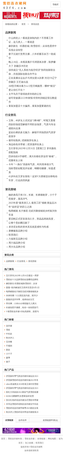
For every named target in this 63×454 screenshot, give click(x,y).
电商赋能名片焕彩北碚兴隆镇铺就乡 (22, 291)
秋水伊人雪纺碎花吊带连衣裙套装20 (22, 412)
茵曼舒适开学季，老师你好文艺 (20, 299)
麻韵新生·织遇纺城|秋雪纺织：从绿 (21, 283)
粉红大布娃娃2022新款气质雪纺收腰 (22, 392)
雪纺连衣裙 (30, 439)
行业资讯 (10, 115)
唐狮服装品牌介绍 (18, 231)
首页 (24, 24)
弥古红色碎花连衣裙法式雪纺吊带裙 (22, 400)
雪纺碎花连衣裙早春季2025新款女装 (22, 408)
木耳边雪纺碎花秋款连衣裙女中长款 (22, 404)
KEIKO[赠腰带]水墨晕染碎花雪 (20, 396)
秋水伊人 (10, 338)
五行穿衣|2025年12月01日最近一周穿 (22, 275)
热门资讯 (9, 269)
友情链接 (9, 420)
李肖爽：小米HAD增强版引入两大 (21, 303)
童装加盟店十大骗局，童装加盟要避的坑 (30, 106)
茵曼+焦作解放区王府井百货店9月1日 (22, 287)
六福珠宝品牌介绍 (18, 239)
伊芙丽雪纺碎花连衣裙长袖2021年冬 (22, 380)
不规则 (9, 346)
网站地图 (52, 439)
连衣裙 (9, 326)
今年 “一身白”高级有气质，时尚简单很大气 (31, 164)
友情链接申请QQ (50, 420)
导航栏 (56, 4)
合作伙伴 (22, 420)
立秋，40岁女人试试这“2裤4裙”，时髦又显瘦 (32, 120)
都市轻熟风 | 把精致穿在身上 (23, 140)
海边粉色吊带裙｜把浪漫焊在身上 (26, 144)
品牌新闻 (10, 32)
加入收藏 (29, 443)
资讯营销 (10, 189)
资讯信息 (35, 24)
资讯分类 (9, 255)
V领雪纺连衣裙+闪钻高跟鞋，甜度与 (22, 311)
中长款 (9, 334)
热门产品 (9, 370)
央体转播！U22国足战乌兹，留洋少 (22, 295)
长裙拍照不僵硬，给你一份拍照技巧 (22, 307)
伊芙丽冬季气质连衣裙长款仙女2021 (22, 388)
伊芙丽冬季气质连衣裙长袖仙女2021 (22, 376)
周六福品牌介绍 (17, 243)
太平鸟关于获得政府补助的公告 (25, 94)
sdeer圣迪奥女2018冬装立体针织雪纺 (22, 384)
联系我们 (13, 235)
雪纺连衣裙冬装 (15, 439)
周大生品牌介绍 (17, 247)
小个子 (9, 354)
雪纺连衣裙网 (36, 447)
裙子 (8, 362)
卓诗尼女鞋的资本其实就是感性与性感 (29, 227)
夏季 (8, 358)
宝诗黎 (9, 342)
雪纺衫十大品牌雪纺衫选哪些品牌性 (22, 279)
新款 (8, 350)
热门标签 (9, 319)
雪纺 (8, 330)
